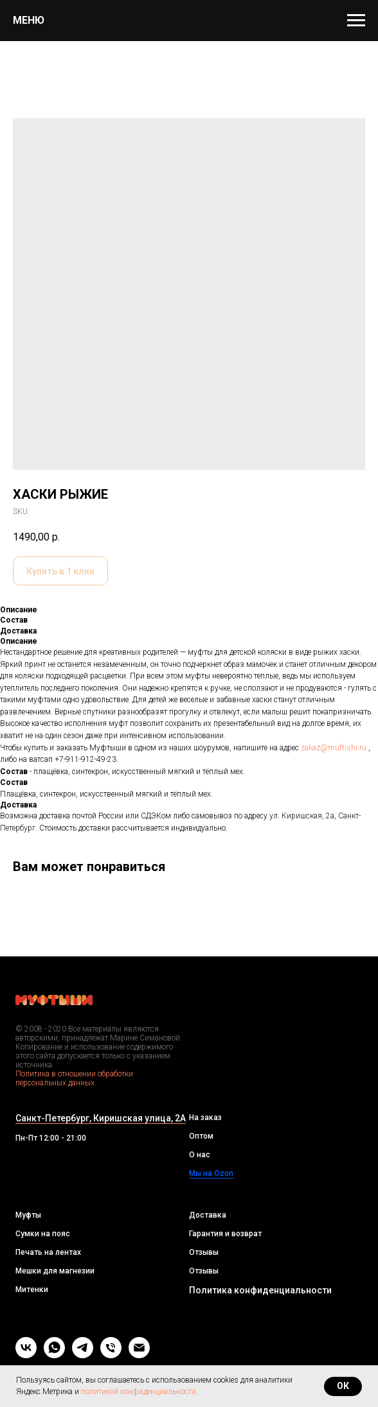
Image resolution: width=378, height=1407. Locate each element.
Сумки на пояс (42, 1233)
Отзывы (204, 1252)
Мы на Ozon (211, 1173)
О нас (199, 1154)
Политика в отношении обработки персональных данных (74, 1078)
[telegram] (82, 1354)
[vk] (26, 1354)
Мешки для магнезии (54, 1270)
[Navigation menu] (356, 20)
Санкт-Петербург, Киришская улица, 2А (100, 1118)
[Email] (139, 1354)
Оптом (201, 1136)
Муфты (28, 1215)
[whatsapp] (54, 1354)
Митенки (31, 1289)
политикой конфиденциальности (138, 1391)
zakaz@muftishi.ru (333, 747)
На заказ (205, 1117)
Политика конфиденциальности (260, 1290)
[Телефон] (111, 1354)
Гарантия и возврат (225, 1233)
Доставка (207, 1215)
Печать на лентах (48, 1252)
